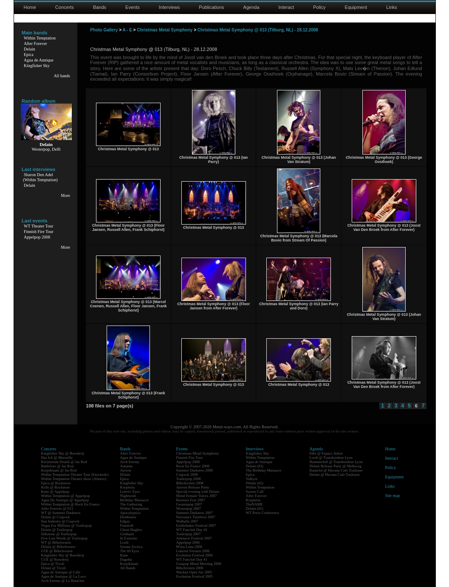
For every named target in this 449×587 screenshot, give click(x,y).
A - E (127, 30)
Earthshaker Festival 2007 (196, 525)
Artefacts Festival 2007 (194, 538)
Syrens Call (255, 491)
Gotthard (127, 534)
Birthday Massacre (134, 500)
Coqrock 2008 (187, 474)
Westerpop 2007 (188, 508)
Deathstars (128, 517)
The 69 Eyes (129, 551)
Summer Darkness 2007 (194, 513)
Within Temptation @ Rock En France (70, 504)
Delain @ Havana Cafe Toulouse (335, 474)
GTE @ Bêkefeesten (57, 551)
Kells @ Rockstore (55, 487)
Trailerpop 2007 (188, 534)
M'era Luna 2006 (189, 547)
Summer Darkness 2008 (194, 470)
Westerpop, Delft (45, 149)
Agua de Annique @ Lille (61, 572)
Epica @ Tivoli (53, 564)
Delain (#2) (254, 483)
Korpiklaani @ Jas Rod (59, 470)
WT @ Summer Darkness (61, 513)
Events (132, 7)
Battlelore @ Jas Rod (57, 466)
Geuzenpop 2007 (189, 504)
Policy (319, 7)
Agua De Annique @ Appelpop (65, 500)
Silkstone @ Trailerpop (59, 534)
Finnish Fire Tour (39, 231)
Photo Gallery (104, 30)
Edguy (125, 521)
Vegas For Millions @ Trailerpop (66, 525)
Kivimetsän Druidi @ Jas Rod (64, 462)
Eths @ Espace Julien (326, 453)
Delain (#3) (254, 466)
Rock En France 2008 (192, 466)
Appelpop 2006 (188, 542)
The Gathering (131, 504)
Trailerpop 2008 (188, 479)
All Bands (128, 568)
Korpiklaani (129, 564)
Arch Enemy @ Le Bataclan (63, 581)
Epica (29, 54)
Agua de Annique (39, 60)
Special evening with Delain (198, 491)
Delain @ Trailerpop (57, 530)
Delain (29, 49)
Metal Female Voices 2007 (196, 496)
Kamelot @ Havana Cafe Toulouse (336, 470)
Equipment (356, 7)
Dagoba (126, 559)
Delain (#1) (254, 508)
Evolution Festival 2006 (194, 555)
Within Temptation (40, 38)
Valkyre (252, 479)
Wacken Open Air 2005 (194, 572)
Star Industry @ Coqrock (60, 521)
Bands (99, 7)
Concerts (64, 7)
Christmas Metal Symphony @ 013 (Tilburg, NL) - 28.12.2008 (258, 30)
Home (30, 7)
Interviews (169, 7)
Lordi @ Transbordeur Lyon (331, 457)
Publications (211, 7)
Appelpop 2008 (37, 237)
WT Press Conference (263, 513)
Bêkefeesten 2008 (189, 483)
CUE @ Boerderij (55, 559)
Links (391, 7)
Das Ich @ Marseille (57, 457)
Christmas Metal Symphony (164, 30)
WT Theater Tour (38, 226)
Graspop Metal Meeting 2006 (198, 564)
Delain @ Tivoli (53, 568)
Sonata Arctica (131, 547)
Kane (124, 555)
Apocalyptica (130, 513)
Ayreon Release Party (192, 487)
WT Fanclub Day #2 (192, 530)
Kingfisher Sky (37, 65)
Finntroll (127, 525)
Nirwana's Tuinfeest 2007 (195, 517)
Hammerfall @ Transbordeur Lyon (336, 462)
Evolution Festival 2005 (194, 576)
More (65, 195)
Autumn (126, 466)
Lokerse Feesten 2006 (193, 551)
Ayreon (125, 470)
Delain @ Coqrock (55, 517)
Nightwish (128, 496)
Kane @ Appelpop (55, 491)
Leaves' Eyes (130, 491)
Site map (392, 495)
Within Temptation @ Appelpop (65, 496)
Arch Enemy (130, 462)
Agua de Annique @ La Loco (63, 576)
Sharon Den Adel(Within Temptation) (40, 177)
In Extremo (129, 538)
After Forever (35, 43)
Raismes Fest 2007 (190, 500)
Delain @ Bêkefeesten (58, 547)
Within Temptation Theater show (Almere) (74, 479)
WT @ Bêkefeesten (56, 542)
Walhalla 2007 (187, 521)
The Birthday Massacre (264, 470)
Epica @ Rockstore (56, 483)
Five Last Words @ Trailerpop (64, 538)
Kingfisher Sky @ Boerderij (63, 453)
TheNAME (254, 504)
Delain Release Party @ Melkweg (335, 466)
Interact (286, 7)
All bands (62, 75)
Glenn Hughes (131, 530)
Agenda (251, 7)
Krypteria (127, 487)
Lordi (124, 542)
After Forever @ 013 (57, 508)
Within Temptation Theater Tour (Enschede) (75, 474)
